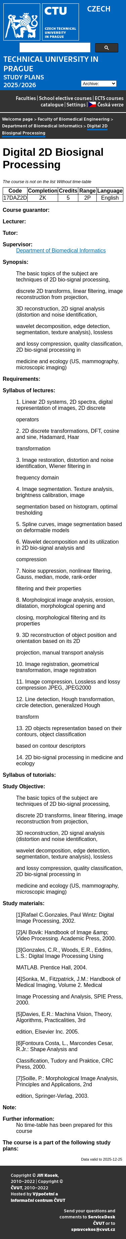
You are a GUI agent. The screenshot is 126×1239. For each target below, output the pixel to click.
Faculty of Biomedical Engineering (74, 118)
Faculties (26, 98)
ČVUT (16, 1187)
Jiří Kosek (47, 1175)
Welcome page (17, 118)
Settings (76, 104)
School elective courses (65, 98)
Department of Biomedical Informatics (42, 125)
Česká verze (106, 104)
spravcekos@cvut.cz (93, 1229)
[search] (54, 48)
